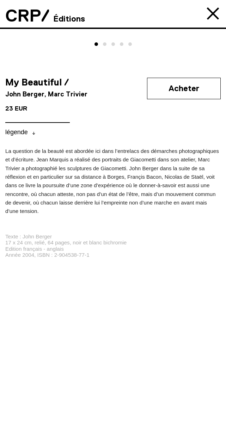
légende (16, 132)
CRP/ (27, 15)
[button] (96, 44)
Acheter (184, 88)
